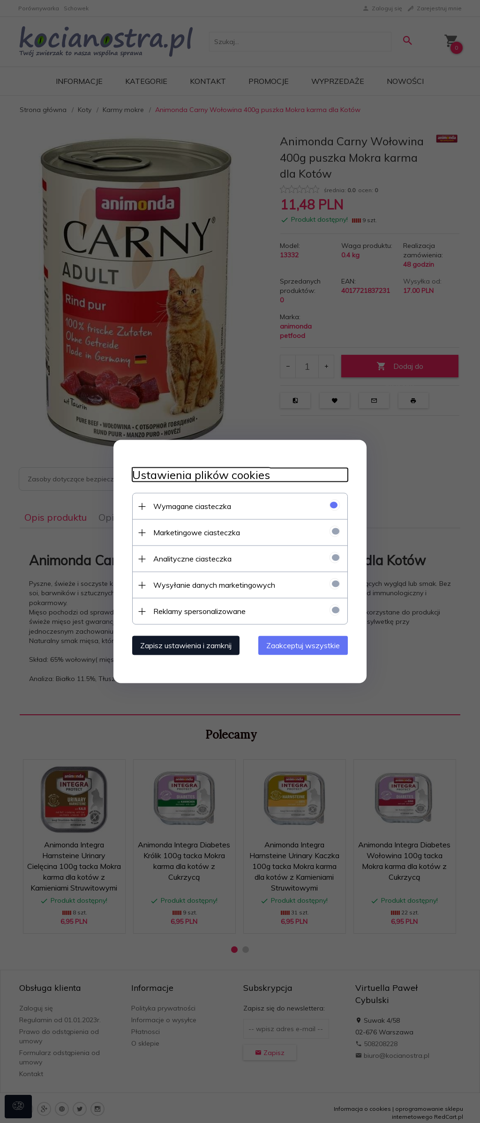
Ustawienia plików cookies (201, 475)
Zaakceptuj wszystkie (303, 645)
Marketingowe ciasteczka (196, 532)
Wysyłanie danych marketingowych (214, 585)
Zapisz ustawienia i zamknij (186, 645)
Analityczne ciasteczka (192, 558)
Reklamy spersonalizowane (199, 611)
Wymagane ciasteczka (192, 506)
